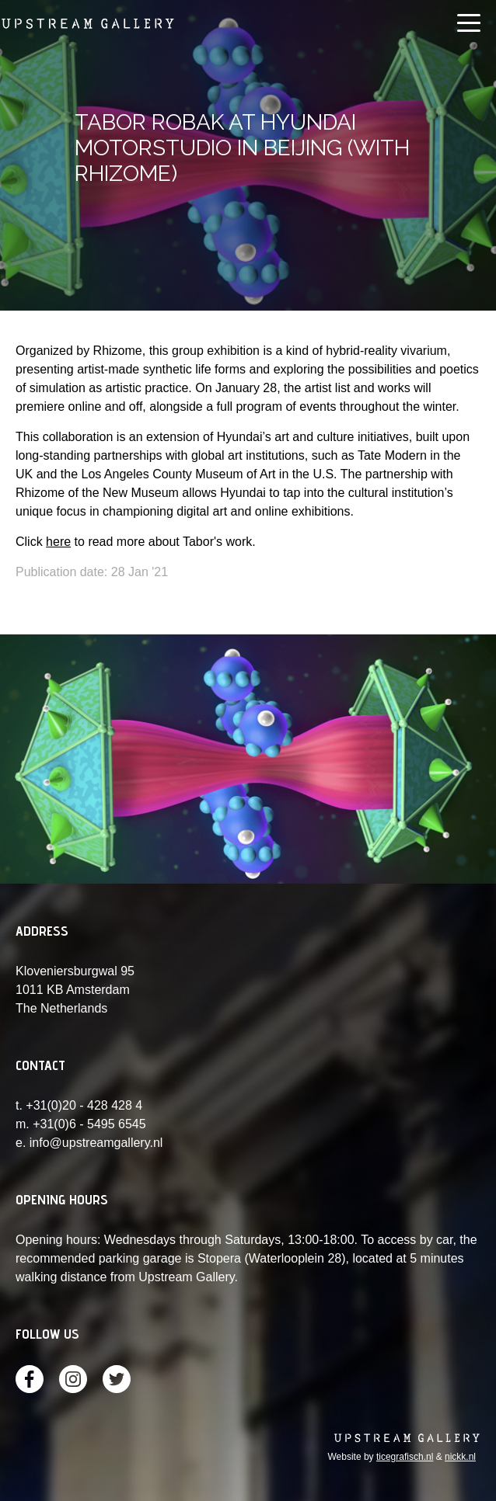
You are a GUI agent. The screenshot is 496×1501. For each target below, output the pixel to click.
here (58, 541)
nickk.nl (460, 1456)
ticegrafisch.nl (404, 1456)
